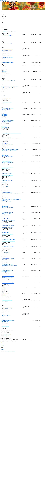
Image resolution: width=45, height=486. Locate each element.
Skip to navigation (3, 0)
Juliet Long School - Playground (7, 212)
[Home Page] (4, 11)
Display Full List (5, 31)
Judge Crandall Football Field (7, 201)
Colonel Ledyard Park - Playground (8, 137)
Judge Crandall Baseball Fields (7, 192)
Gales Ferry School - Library (7, 161)
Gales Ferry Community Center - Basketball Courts (10, 149)
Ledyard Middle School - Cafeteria (8, 258)
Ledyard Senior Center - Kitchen (7, 277)
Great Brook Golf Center (6, 186)
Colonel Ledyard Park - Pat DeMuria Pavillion (9, 80)
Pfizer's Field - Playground (6, 301)
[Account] (4, 20)
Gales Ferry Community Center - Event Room (9, 150)
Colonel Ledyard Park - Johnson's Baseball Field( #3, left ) (11, 133)
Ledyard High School (5, 232)
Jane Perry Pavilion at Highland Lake (8, 87)
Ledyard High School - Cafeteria (7, 234)
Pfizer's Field (4, 294)
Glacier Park (4, 182)
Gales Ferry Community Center (7, 35)
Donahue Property (5, 143)
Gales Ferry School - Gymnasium (7, 156)
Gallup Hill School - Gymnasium (7, 175)
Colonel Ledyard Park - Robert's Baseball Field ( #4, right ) (11, 138)
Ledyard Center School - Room (7, 227)
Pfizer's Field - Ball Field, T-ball (7, 300)
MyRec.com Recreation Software (9, 351)
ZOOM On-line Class (5, 326)
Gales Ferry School (5, 155)
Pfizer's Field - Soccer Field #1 (7, 307)
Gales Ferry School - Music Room (7, 162)
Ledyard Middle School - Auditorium (8, 320)
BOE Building (4, 103)
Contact (3, 18)
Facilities (3, 14)
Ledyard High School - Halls (7, 248)
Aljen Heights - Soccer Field (6, 102)
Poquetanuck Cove (5, 321)
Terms (2, 342)
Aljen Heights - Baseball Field (7, 43)
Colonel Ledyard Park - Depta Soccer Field (9, 131)
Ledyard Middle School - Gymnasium (8, 259)
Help (2, 347)
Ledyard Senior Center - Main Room (8, 283)
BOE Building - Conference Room (7, 108)
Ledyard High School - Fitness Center (8, 241)
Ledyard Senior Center (6, 271)
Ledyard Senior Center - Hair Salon (8, 276)
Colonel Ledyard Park (5, 127)
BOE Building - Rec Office (6, 109)
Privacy (2, 345)
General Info (4, 16)
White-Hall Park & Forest (6, 315)
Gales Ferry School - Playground (7, 167)
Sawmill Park (4, 72)
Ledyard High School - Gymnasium (8, 246)
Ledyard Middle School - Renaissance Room (9, 265)
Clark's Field (4, 126)
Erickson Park (4, 71)
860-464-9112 (6, 335)
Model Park (4, 289)
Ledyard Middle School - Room (7, 270)
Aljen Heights (4, 66)
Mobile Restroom (5, 287)
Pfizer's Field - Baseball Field (7, 50)
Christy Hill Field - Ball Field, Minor (8, 120)
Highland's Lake (4, 187)
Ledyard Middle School (6, 252)
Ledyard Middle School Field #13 (7, 62)
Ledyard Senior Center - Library (7, 282)
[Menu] (2, 26)
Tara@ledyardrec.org (7, 334)
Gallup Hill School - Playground (7, 180)
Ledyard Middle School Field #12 (7, 57)
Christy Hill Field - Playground (7, 121)
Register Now (5, 27)
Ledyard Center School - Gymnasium (8, 220)
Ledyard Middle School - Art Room (8, 253)
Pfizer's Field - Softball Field (7, 55)
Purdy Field (4, 313)
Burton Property (4, 114)
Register (3, 12)
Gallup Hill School (5, 168)
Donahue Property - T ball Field (7, 144)
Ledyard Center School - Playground (8, 225)
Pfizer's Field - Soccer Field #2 (7, 308)
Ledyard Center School (6, 218)
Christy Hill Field (4, 115)
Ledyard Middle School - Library (7, 264)
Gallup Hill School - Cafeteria (7, 173)
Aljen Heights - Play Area (6, 97)
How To (2, 349)
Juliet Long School (5, 206)
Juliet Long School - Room (6, 213)
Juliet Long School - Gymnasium (7, 207)
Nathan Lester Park (5, 293)
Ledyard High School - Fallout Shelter (8, 239)
